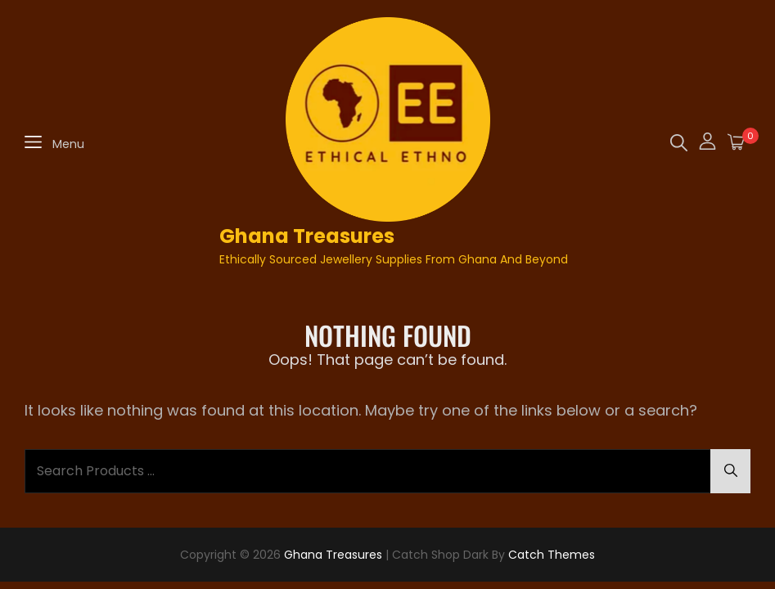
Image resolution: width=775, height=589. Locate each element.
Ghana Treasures (306, 236)
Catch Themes (551, 554)
